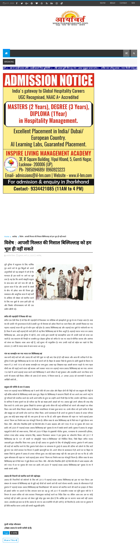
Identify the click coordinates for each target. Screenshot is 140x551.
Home (102, 3)
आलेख (14, 236)
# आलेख (14, 533)
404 (133, 3)
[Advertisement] (70, 38)
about (112, 3)
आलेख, (39, 255)
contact (123, 3)
